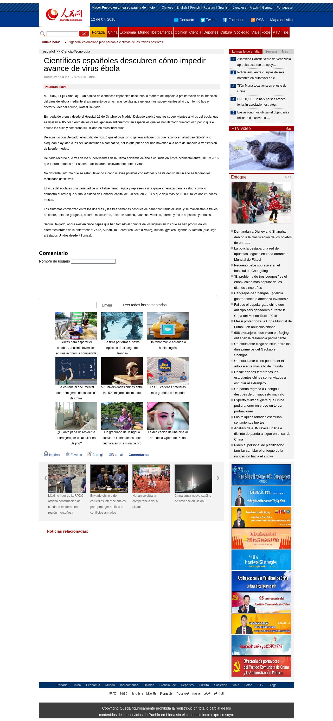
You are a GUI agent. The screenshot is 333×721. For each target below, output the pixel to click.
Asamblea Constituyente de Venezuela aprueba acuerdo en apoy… (264, 62)
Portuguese (285, 7)
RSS (257, 20)
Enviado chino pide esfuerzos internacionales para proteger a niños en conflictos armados (108, 504)
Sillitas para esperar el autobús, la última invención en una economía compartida (76, 347)
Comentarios (139, 455)
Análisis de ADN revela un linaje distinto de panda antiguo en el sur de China (262, 433)
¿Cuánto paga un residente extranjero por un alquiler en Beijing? (76, 437)
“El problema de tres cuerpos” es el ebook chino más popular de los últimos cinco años (260, 282)
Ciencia (195, 32)
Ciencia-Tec (167, 685)
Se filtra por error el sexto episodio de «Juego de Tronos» (122, 347)
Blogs (273, 685)
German (267, 7)
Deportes (210, 32)
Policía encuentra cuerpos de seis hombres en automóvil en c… (260, 75)
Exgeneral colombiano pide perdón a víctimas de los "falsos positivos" (115, 42)
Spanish (223, 7)
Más (288, 128)
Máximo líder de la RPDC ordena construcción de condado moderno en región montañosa (65, 504)
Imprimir (52, 455)
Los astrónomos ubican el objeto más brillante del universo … (263, 115)
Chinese (167, 7)
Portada (98, 32)
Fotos (266, 32)
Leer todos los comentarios (144, 305)
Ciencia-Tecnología (75, 51)
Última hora (50, 42)
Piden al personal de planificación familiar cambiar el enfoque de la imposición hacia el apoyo (259, 450)
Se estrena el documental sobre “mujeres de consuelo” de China (76, 392)
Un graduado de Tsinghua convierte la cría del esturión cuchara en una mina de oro (122, 437)
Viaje (255, 32)
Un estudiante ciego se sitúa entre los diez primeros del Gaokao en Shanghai (262, 349)
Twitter (209, 20)
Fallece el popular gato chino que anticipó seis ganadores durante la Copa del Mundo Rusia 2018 (260, 310)
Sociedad (241, 32)
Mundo (143, 32)
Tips (285, 32)
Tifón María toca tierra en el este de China (261, 88)
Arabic (254, 7)
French (195, 7)
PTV (276, 32)
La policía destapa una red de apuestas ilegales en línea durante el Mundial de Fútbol (261, 253)
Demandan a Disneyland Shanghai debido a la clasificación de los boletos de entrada (263, 237)
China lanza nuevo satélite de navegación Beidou (193, 498)
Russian (209, 7)
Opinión (181, 32)
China (113, 32)
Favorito (74, 455)
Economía (128, 32)
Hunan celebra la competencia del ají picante (145, 501)
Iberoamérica (161, 32)
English (182, 7)
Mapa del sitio (281, 20)
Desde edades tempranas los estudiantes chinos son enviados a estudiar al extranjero (260, 377)
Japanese (239, 7)
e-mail (116, 455)
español (49, 51)
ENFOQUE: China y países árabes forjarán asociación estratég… (261, 102)
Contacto (184, 20)
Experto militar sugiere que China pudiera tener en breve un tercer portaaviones (259, 405)
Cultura (226, 32)
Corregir (95, 455)
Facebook (233, 20)
